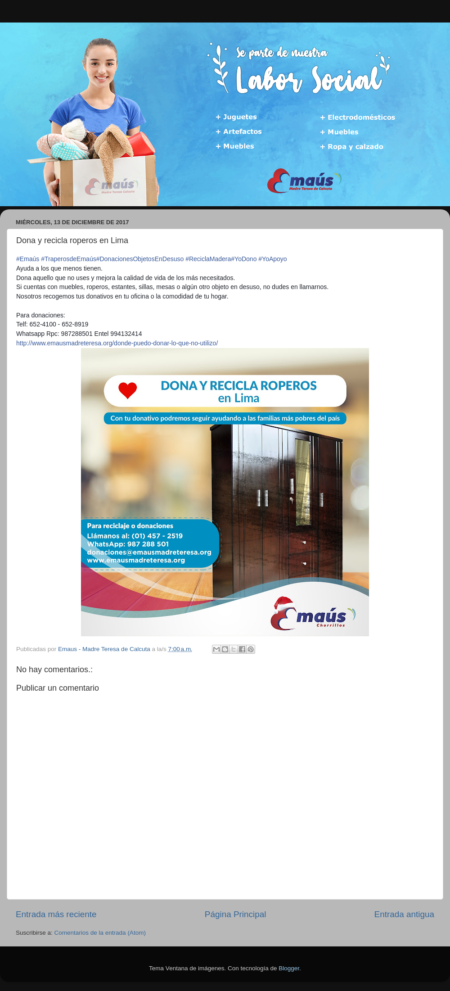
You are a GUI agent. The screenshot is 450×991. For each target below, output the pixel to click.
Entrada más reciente (56, 914)
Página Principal (235, 914)
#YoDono (243, 258)
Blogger (289, 968)
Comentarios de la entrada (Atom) (100, 932)
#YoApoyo (272, 258)
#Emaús (27, 258)
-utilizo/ (117, 343)
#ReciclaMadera (208, 258)
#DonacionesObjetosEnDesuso (140, 258)
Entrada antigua (404, 914)
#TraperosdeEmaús (68, 258)
